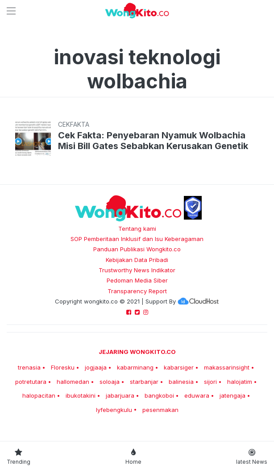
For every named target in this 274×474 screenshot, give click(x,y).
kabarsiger (179, 367)
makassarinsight (226, 367)
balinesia (181, 381)
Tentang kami (137, 228)
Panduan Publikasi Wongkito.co (137, 249)
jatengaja (232, 395)
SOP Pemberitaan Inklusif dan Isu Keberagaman (137, 238)
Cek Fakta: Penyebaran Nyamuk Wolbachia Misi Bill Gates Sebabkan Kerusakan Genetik (153, 140)
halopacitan (38, 395)
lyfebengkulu (114, 409)
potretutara (30, 381)
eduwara (196, 395)
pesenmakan (160, 409)
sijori (210, 381)
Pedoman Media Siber (137, 280)
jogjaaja (96, 367)
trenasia (29, 367)
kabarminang (135, 367)
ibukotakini (80, 395)
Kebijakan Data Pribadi (137, 259)
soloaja (110, 381)
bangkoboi (159, 395)
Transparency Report (137, 291)
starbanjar (144, 381)
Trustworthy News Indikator (137, 270)
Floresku (63, 367)
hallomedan (73, 381)
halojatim (239, 381)
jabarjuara (120, 395)
